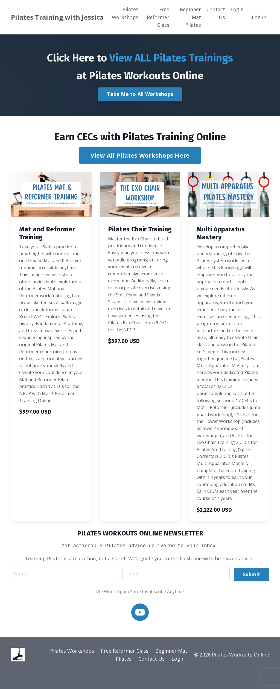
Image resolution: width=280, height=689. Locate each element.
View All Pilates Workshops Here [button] (140, 171)
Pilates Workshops (125, 13)
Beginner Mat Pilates (190, 17)
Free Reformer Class (158, 17)
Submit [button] (252, 590)
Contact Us (215, 13)
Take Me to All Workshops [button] (140, 110)
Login (237, 9)
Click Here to (140, 65)
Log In (259, 17)
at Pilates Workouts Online (140, 91)
